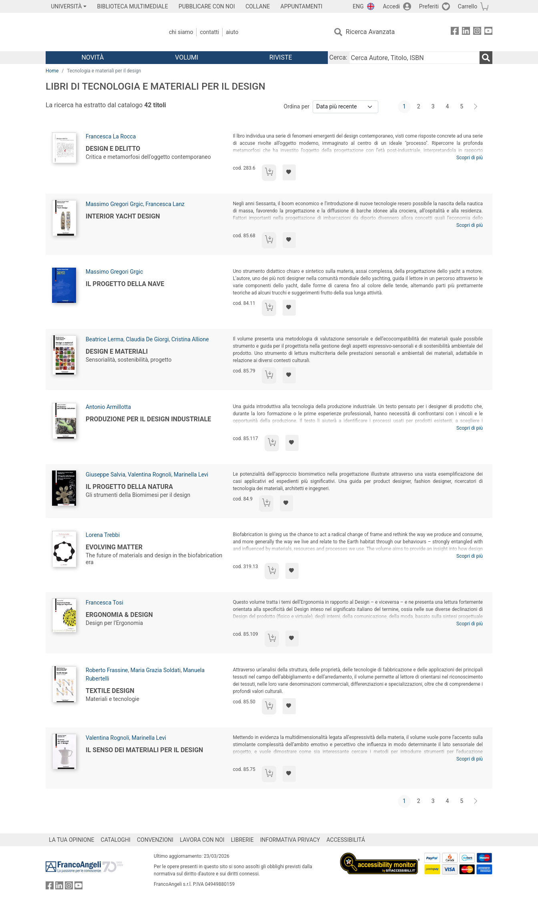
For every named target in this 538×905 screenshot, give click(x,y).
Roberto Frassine (107, 670)
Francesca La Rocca (111, 136)
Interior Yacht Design (123, 216)
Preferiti (429, 6)
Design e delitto (113, 148)
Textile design (110, 691)
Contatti (209, 32)
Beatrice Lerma (104, 339)
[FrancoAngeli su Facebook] (455, 32)
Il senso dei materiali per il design (144, 750)
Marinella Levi (191, 474)
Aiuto (232, 32)
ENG (358, 6)
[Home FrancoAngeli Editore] (99, 32)
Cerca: (338, 57)
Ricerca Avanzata (370, 32)
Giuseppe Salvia (105, 474)
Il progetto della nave (125, 284)
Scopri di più (469, 157)
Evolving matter (114, 547)
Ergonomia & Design (119, 615)
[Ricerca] (486, 57)
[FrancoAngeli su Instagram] (477, 32)
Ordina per (296, 106)
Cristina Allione (190, 339)
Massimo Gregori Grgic (114, 204)
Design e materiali (117, 351)
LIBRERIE (242, 840)
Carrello (467, 6)
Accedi (391, 6)
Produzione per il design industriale (148, 419)
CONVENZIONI (155, 840)
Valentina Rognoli (149, 474)
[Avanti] (476, 106)
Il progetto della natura (129, 487)
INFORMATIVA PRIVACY (290, 840)
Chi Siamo (181, 32)
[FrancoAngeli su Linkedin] (466, 32)
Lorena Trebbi (103, 535)
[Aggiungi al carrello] (269, 172)
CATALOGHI (115, 840)
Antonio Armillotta (108, 407)
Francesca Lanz (165, 204)
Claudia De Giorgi (147, 339)
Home (52, 71)
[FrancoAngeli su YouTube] (488, 32)
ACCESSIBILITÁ (346, 840)
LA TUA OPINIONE (71, 840)
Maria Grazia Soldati (155, 670)
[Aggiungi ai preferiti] (289, 172)
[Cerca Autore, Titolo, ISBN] (414, 57)
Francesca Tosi (104, 602)
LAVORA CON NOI (202, 840)
